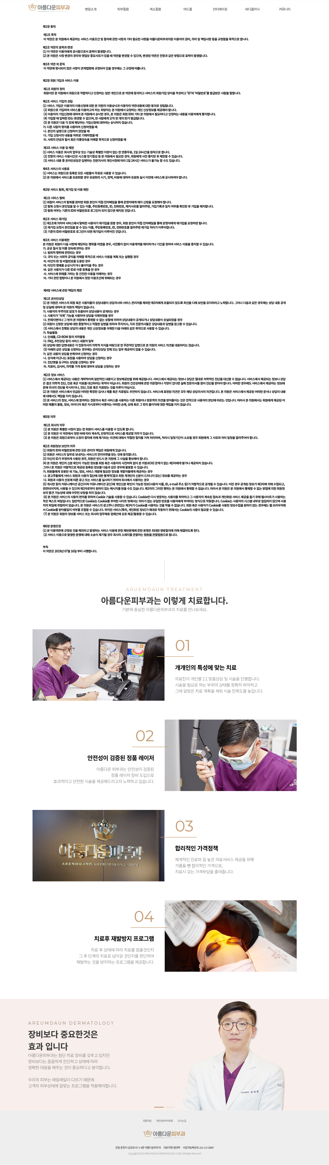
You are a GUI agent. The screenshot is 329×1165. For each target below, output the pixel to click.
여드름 (187, 9)
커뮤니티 (284, 9)
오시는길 (182, 1120)
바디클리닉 (252, 9)
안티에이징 (220, 9)
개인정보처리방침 (164, 1120)
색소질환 (155, 9)
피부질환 (123, 9)
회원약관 (147, 1120)
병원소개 (91, 9)
